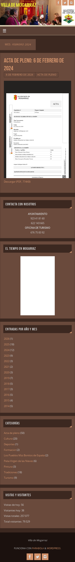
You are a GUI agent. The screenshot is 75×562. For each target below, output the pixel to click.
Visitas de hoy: (12, 505)
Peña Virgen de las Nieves (18, 461)
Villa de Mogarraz (18, 5)
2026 (6, 338)
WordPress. (54, 548)
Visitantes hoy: (12, 510)
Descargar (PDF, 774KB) (17, 181)
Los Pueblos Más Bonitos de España (24, 455)
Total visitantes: (13, 521)
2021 (6, 367)
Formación (10, 450)
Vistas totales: (12, 516)
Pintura (8, 466)
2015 (6, 400)
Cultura (8, 438)
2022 (6, 361)
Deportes (9, 444)
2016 (6, 395)
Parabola (38, 548)
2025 (6, 344)
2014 (6, 406)
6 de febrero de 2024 (19, 74)
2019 (6, 378)
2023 (6, 355)
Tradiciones (10, 472)
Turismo (8, 477)
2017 (6, 389)
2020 (6, 372)
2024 (6, 350)
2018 (6, 383)
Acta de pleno (46, 74)
